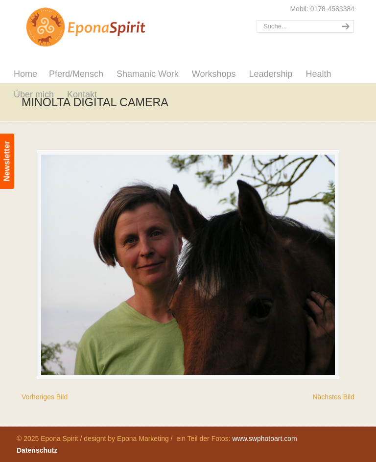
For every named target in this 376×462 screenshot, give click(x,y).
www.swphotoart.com (264, 438)
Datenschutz (37, 450)
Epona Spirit (107, 27)
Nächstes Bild (333, 397)
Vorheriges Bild (45, 397)
